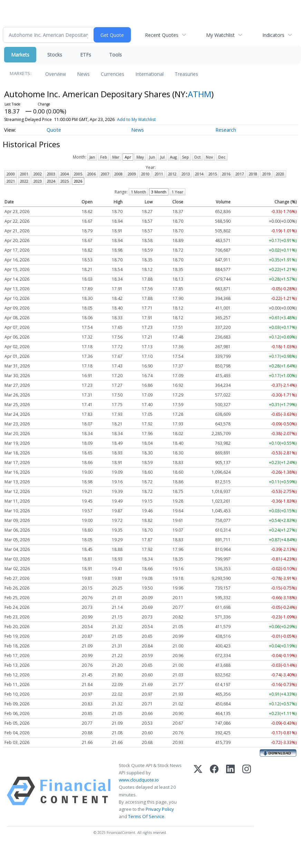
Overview (55, 74)
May (140, 157)
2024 (51, 181)
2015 (212, 174)
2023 (37, 181)
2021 (11, 181)
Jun (152, 157)
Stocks (54, 54)
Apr (128, 157)
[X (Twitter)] (198, 791)
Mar (115, 157)
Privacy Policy (160, 809)
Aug (173, 157)
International (149, 74)
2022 (24, 181)
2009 (132, 174)
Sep (185, 157)
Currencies (112, 74)
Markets (20, 54)
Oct (197, 157)
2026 (78, 181)
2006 (91, 174)
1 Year (177, 191)
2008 (118, 174)
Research (225, 130)
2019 (266, 174)
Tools (115, 54)
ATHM (199, 94)
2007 (105, 174)
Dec (221, 157)
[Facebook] (214, 791)
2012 (172, 174)
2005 (78, 174)
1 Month (138, 191)
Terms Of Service (146, 816)
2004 (64, 174)
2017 (239, 174)
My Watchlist (220, 35)
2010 (145, 174)
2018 (253, 174)
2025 (64, 181)
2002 (37, 174)
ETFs (85, 54)
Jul (162, 157)
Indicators (273, 35)
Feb (103, 157)
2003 (51, 174)
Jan (92, 157)
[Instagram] (247, 791)
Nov (209, 157)
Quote (54, 130)
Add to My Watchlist (136, 119)
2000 (11, 174)
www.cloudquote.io (139, 780)
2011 (159, 174)
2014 (199, 174)
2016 (226, 174)
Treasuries (186, 74)
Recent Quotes (161, 35)
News (83, 74)
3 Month (158, 191)
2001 (24, 174)
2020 (280, 174)
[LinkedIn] (230, 791)
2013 (186, 174)
